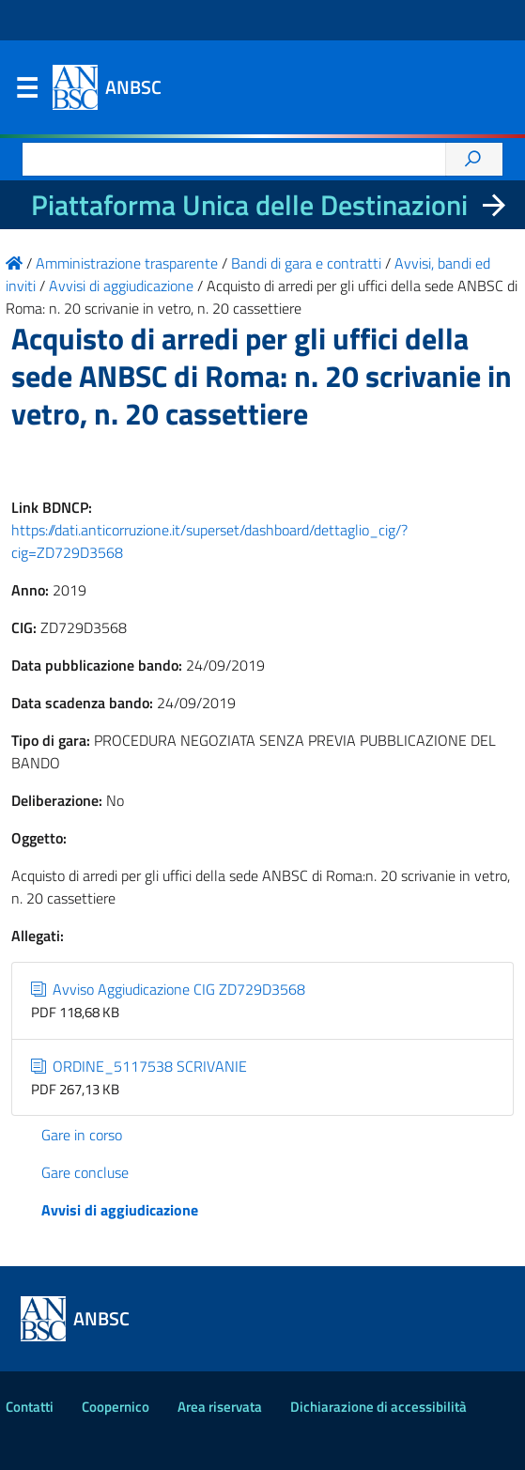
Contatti (30, 1406)
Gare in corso (81, 1134)
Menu (26, 92)
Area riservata (220, 1406)
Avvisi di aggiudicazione (119, 1210)
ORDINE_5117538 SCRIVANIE (139, 1066)
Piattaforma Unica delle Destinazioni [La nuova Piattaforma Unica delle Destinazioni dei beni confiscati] (249, 204)
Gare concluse (85, 1172)
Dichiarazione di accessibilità (378, 1406)
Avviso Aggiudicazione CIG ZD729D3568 (168, 989)
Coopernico (115, 1406)
